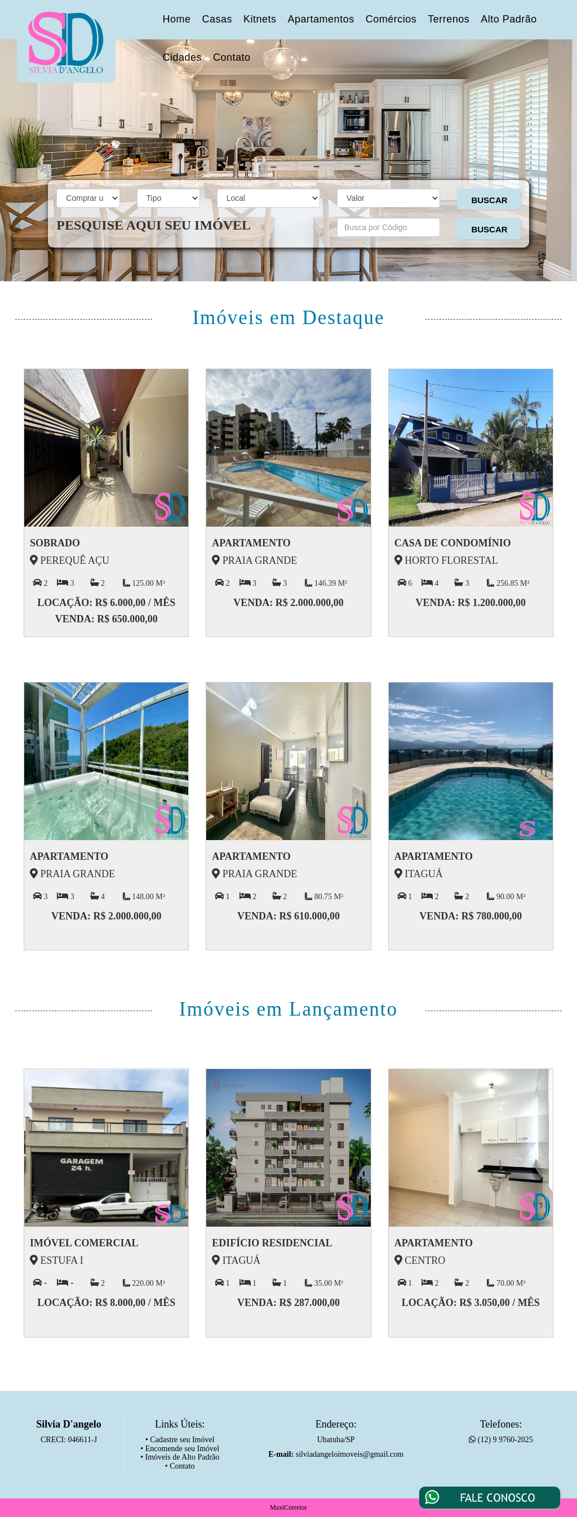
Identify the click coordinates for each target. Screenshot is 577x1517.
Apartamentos (321, 19)
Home (177, 19)
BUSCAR (489, 200)
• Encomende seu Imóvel (179, 1448)
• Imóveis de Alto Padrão (179, 1457)
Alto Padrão (509, 19)
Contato (232, 57)
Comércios (391, 19)
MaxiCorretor (288, 1507)
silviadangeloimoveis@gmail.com (349, 1454)
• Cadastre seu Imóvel (180, 1439)
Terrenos (448, 19)
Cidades (182, 57)
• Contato (180, 1466)
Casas (217, 19)
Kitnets (260, 19)
